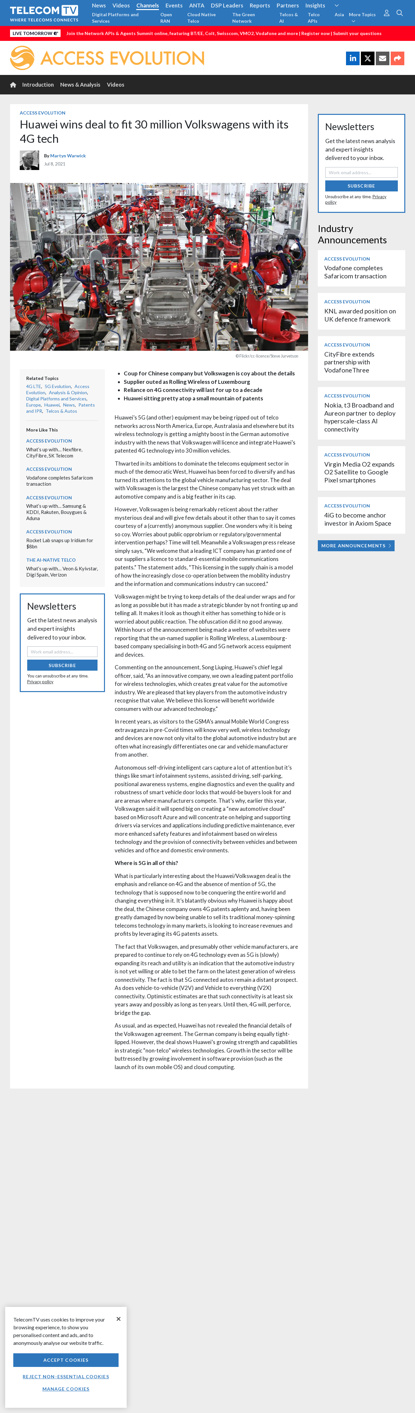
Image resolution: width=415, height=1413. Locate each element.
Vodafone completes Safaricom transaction (355, 271)
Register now (315, 33)
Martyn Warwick (68, 155)
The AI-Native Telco (51, 560)
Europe (33, 405)
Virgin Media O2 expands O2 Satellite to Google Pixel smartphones (359, 472)
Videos (121, 5)
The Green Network (243, 18)
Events (174, 5)
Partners (288, 5)
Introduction (38, 84)
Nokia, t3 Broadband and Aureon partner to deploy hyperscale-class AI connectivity (360, 416)
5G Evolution (58, 386)
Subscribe (62, 665)
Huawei (52, 405)
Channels (147, 5)
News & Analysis (80, 84)
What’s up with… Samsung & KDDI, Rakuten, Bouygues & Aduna (56, 512)
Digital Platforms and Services (115, 18)
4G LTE (33, 386)
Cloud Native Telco (201, 18)
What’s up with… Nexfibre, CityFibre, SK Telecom (54, 452)
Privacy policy (40, 681)
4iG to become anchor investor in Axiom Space (357, 519)
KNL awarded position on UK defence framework (360, 315)
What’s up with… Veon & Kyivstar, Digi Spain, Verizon (62, 572)
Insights (315, 5)
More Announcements (356, 545)
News (99, 5)
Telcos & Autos (61, 411)
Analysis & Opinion (68, 392)
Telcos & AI (288, 18)
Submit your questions (357, 33)
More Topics (362, 17)
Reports (260, 5)
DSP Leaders (227, 5)
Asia (339, 14)
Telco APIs (314, 18)
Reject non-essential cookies (66, 1376)
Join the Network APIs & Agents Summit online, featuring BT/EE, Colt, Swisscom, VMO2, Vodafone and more (182, 33)
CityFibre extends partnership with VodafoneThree (349, 362)
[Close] (118, 1319)
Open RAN (166, 18)
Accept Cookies (66, 1360)
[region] (66, 1357)
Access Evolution (42, 113)
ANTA (196, 5)
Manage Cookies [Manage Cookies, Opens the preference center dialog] (66, 1389)
